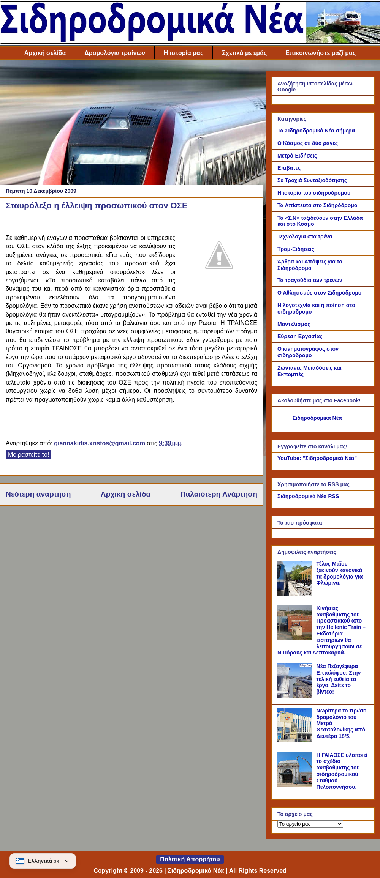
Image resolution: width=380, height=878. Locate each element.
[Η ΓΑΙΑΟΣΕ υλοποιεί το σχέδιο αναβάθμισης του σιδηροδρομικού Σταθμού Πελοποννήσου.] (296, 785)
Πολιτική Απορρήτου (190, 859)
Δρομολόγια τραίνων (114, 53)
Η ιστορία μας (183, 53)
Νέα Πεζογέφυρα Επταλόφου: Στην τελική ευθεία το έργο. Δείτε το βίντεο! (339, 679)
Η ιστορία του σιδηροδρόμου (313, 193)
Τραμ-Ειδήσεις (295, 249)
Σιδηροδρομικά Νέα (317, 418)
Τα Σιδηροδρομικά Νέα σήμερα (316, 131)
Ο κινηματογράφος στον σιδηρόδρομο (308, 352)
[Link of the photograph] (219, 256)
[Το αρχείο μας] (310, 824)
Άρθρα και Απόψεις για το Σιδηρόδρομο (309, 265)
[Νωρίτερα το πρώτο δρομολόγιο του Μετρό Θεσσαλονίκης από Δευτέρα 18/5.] (296, 741)
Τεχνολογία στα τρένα (304, 236)
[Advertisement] (131, 124)
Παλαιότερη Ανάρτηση (218, 494)
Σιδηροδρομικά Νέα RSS (308, 496)
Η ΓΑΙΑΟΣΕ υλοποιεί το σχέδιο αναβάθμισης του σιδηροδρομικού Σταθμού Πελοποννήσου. (342, 771)
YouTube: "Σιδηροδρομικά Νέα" (317, 458)
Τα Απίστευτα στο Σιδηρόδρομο (317, 205)
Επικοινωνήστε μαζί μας (320, 53)
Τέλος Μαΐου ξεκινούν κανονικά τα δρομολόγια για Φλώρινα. (340, 573)
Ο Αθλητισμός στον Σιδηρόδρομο (319, 293)
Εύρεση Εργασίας (300, 336)
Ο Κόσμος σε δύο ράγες (307, 143)
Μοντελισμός (293, 324)
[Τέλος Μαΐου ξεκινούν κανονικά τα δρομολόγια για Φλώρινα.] (296, 594)
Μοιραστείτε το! (28, 454)
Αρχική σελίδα (45, 53)
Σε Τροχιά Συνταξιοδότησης (312, 180)
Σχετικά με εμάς (244, 53)
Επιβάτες (289, 168)
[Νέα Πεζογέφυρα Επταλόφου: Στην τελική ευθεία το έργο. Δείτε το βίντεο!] (296, 696)
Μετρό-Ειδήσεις (297, 156)
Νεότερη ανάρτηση (38, 494)
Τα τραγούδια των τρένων (309, 280)
